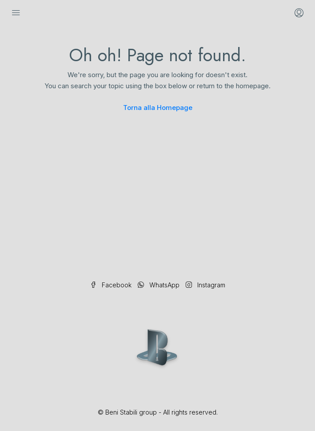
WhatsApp (158, 285)
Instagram (205, 285)
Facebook (111, 285)
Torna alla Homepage (157, 107)
